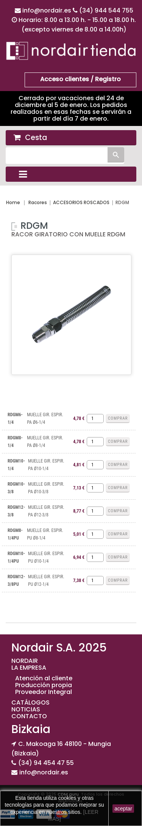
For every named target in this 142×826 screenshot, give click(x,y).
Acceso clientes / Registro (80, 79)
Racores (37, 202)
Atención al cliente (43, 678)
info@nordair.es (47, 10)
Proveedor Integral (43, 692)
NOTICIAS (25, 709)
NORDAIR (24, 660)
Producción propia (43, 685)
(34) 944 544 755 (106, 10)
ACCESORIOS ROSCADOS (81, 202)
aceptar (123, 809)
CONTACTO (29, 716)
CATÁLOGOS (30, 702)
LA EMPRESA (28, 667)
